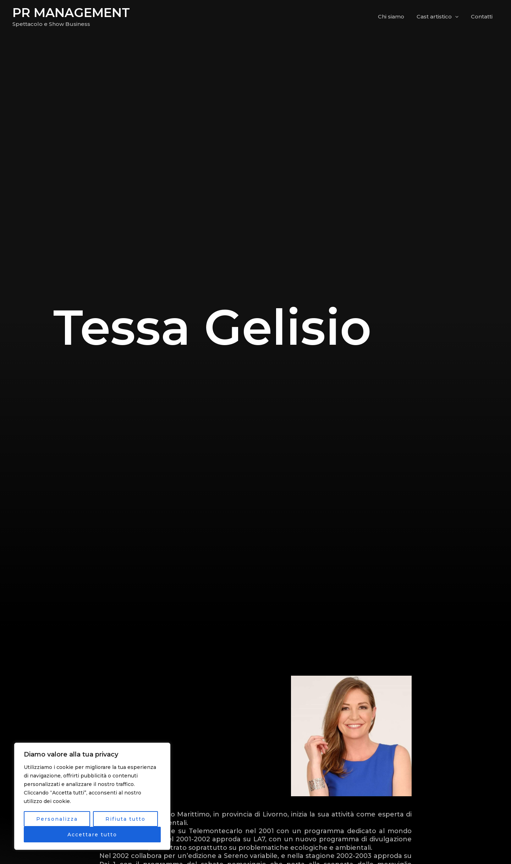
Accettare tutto (92, 834)
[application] (457, 16)
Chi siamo (395, 16)
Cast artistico (440, 16)
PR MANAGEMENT (71, 12)
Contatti (482, 16)
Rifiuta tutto (125, 819)
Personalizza (57, 819)
